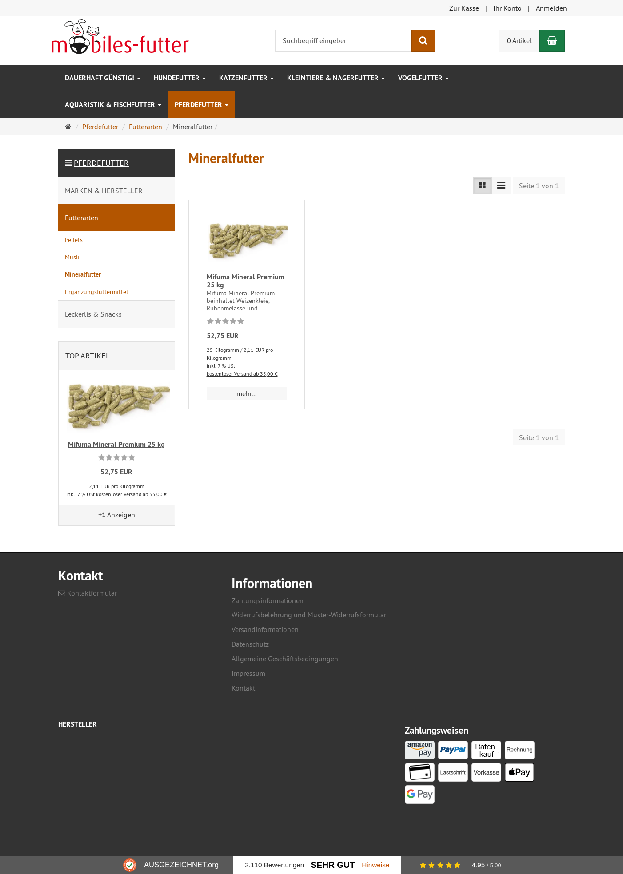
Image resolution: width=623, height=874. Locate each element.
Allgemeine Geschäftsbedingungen (285, 658)
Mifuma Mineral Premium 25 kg (245, 281)
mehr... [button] (246, 393)
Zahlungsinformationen (268, 600)
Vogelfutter (423, 78)
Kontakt (243, 687)
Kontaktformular (87, 592)
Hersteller (77, 724)
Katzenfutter (246, 78)
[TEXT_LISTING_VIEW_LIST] (482, 185)
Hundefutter (180, 78)
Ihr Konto (507, 8)
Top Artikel (87, 355)
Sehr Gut (333, 865)
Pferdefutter (201, 104)
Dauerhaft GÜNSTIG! (102, 78)
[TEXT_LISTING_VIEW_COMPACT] (501, 185)
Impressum (248, 673)
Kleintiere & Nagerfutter (336, 78)
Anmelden (551, 8)
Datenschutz (250, 644)
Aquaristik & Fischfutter (113, 104)
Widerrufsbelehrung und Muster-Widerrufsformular (309, 614)
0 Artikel (519, 40)
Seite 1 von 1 (539, 185)
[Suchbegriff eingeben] (343, 41)
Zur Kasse (464, 8)
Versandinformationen (265, 629)
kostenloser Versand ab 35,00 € (242, 373)
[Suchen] (423, 41)
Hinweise (375, 865)
